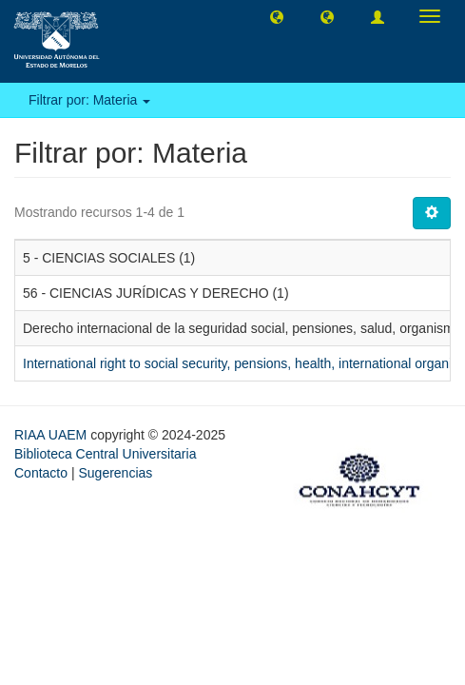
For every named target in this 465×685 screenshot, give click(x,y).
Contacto (41, 472)
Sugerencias (115, 472)
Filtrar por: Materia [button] (89, 100)
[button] (277, 16)
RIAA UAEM (52, 434)
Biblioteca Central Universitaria (105, 453)
